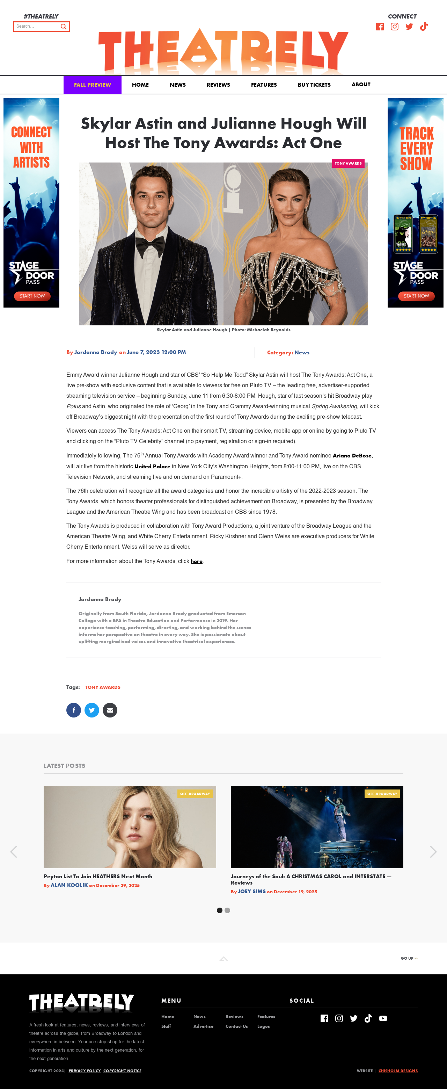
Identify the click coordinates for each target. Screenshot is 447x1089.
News (178, 84)
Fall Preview (92, 84)
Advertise (203, 1026)
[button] (362, 84)
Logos (263, 1026)
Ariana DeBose (352, 455)
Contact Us (237, 1026)
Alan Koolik (69, 885)
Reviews (218, 84)
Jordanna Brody (95, 352)
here (197, 561)
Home (140, 84)
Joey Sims (252, 891)
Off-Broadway (195, 794)
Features (264, 84)
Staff (166, 1026)
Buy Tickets (314, 84)
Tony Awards (348, 163)
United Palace (152, 466)
